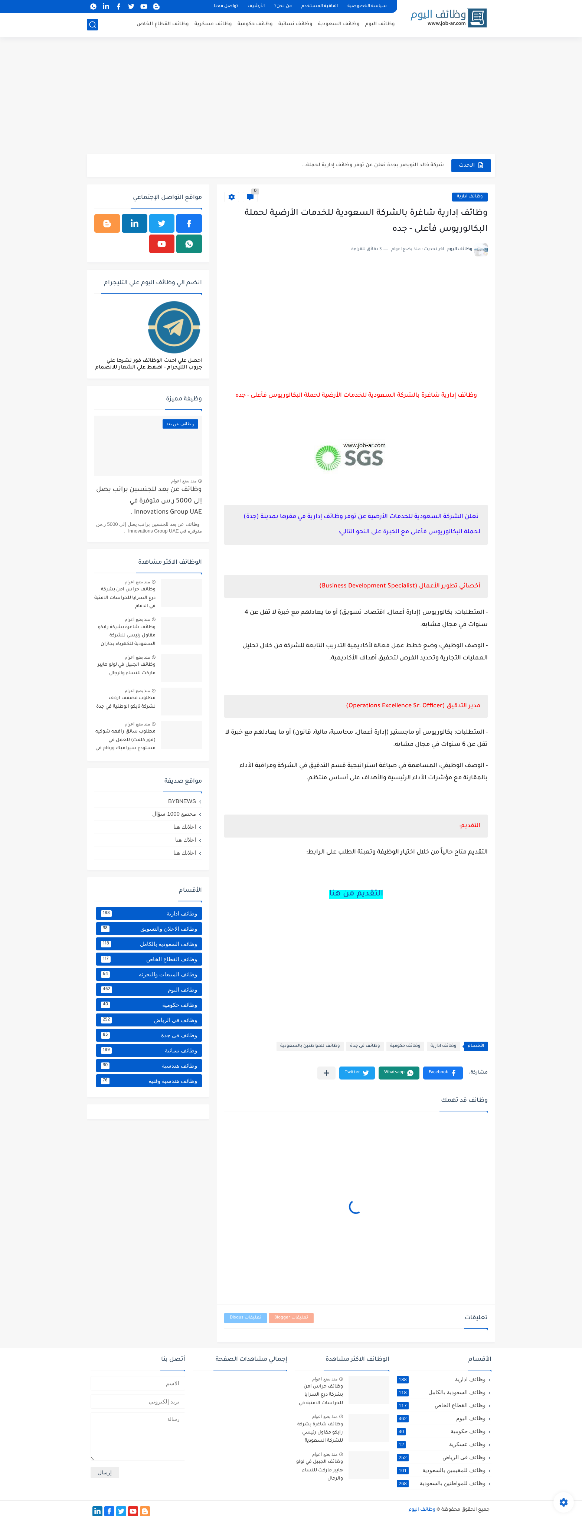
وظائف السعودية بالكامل (149, 944)
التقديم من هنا (356, 894)
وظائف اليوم (380, 24)
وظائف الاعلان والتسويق (149, 929)
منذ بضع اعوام (183, 481)
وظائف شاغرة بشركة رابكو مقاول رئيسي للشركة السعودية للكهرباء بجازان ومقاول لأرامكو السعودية (127, 637)
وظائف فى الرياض (149, 1020)
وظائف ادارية (470, 196)
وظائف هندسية (149, 1065)
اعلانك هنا (184, 826)
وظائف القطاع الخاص (163, 24)
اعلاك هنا (185, 839)
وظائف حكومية (255, 24)
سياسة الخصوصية (367, 6)
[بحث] (92, 24)
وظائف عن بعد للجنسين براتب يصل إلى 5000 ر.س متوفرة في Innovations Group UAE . (149, 501)
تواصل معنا (226, 6)
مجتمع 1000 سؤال (174, 813)
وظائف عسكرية (213, 24)
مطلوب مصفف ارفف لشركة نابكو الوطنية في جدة (126, 702)
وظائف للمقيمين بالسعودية (441, 1470)
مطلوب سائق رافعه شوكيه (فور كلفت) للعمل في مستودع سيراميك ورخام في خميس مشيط (125, 741)
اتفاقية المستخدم (319, 6)
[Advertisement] (291, 96)
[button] (443, 1073)
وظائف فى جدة (365, 1046)
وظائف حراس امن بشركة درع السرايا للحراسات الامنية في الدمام (125, 598)
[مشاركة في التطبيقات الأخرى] (326, 1073)
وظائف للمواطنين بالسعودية (310, 1046)
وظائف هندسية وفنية (149, 1081)
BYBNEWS (182, 801)
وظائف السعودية (339, 24)
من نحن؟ (283, 6)
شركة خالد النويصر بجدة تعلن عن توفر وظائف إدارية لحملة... (373, 165)
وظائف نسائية (295, 24)
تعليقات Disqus (245, 1318)
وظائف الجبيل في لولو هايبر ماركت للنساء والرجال (127, 669)
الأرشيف (256, 6)
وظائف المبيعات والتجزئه (149, 974)
